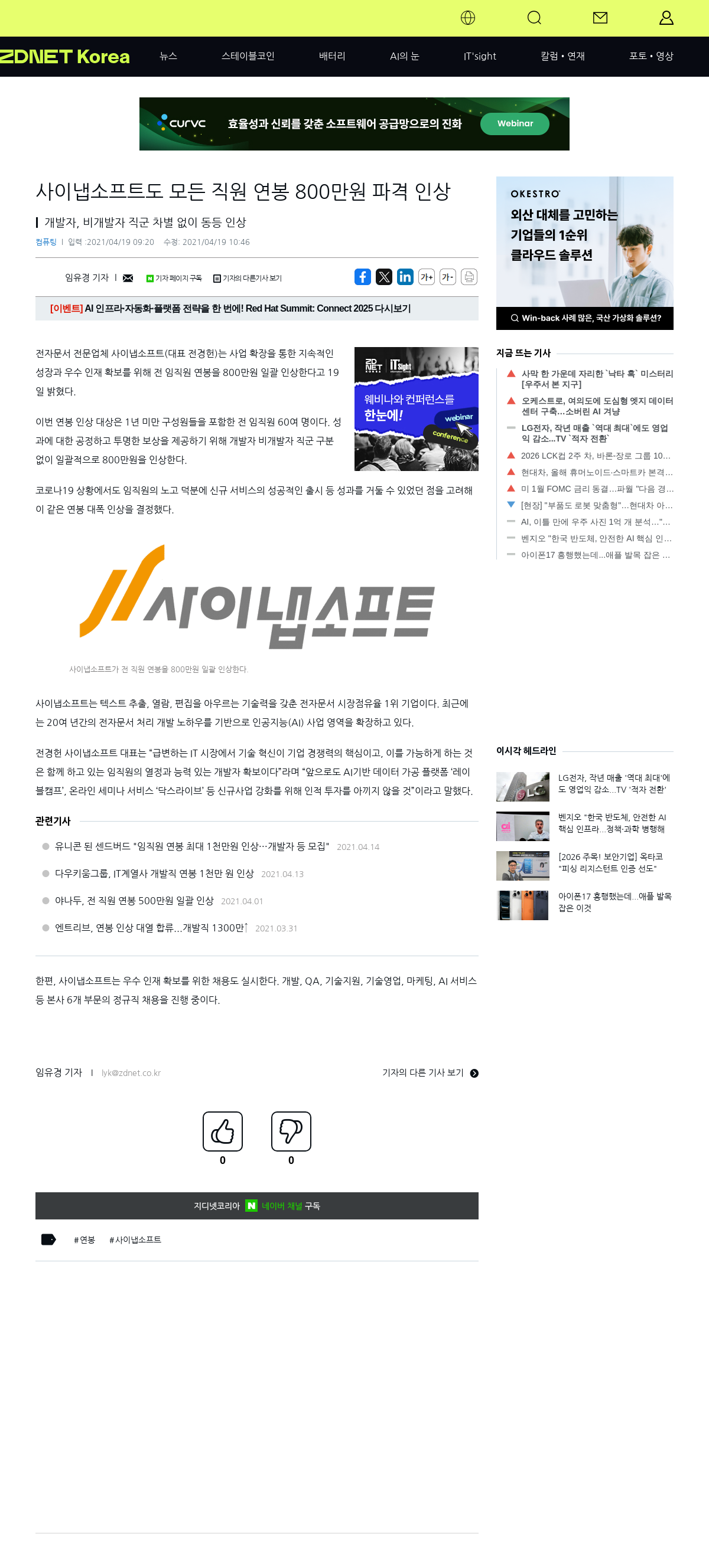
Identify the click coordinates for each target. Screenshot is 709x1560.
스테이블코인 (248, 56)
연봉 (87, 1240)
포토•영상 (651, 56)
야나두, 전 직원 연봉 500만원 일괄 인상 (134, 900)
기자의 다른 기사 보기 (430, 1072)
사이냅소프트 (138, 1240)
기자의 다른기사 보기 (247, 278)
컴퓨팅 (46, 242)
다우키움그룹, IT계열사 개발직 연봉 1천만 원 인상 (154, 873)
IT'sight (480, 56)
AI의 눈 (404, 56)
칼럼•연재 (563, 56)
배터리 (332, 56)
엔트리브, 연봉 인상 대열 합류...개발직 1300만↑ (151, 928)
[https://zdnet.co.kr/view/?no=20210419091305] (362, 277)
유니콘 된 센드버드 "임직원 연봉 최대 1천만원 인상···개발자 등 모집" (192, 846)
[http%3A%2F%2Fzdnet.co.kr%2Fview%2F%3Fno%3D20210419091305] (405, 277)
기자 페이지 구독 (174, 278)
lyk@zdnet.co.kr (131, 1073)
